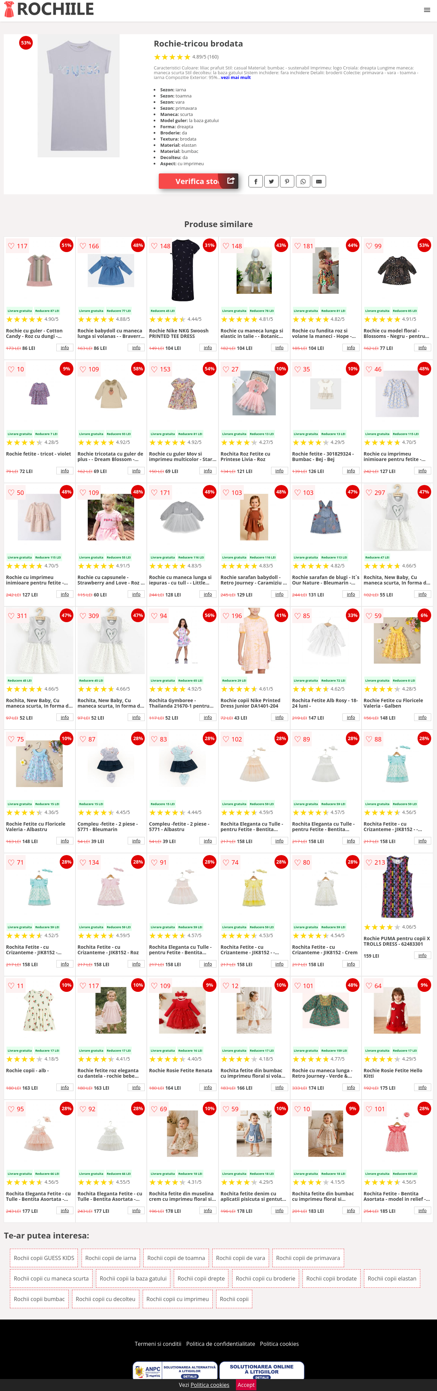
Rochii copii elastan (392, 1278)
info (65, 347)
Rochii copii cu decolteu (106, 1299)
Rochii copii (234, 1299)
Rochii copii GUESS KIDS (44, 1258)
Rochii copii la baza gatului (133, 1278)
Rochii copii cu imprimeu (177, 1299)
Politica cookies (279, 1344)
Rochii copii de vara (240, 1258)
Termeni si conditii (158, 1344)
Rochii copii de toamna (176, 1258)
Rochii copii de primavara (308, 1258)
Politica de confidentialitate (220, 1344)
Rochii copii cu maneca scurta (51, 1278)
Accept (246, 1385)
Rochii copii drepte (201, 1278)
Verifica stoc (206, 181)
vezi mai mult (236, 77)
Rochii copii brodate (331, 1278)
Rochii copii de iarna (111, 1258)
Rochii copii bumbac (39, 1299)
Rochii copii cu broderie (265, 1278)
